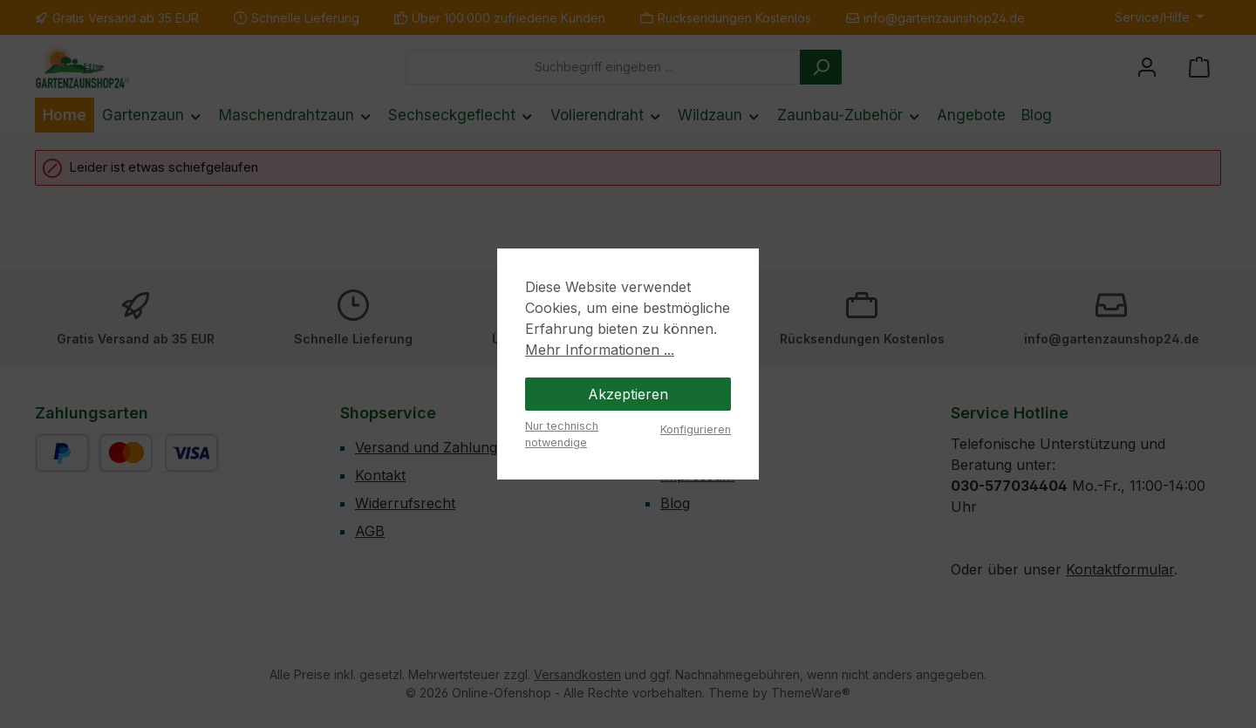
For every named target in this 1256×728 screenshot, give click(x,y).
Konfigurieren (695, 429)
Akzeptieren (628, 394)
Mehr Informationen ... (599, 349)
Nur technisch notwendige (561, 434)
